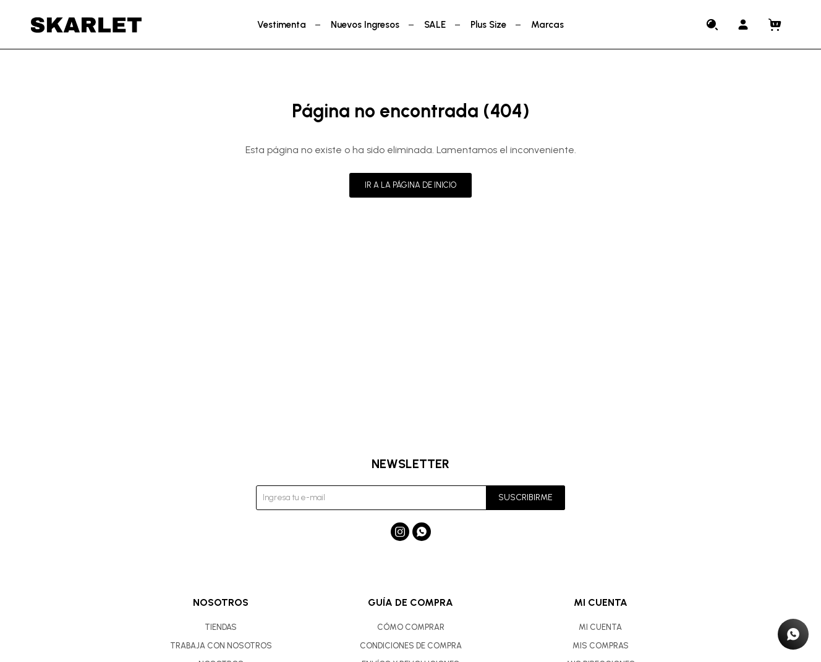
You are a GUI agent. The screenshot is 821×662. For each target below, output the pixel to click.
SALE (435, 24)
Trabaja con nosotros (221, 645)
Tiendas (221, 627)
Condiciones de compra (411, 645)
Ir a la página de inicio (410, 185)
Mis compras (600, 645)
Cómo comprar (411, 627)
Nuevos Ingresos (365, 24)
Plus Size (488, 24)
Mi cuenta (600, 627)
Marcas (547, 24)
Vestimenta (281, 24)
